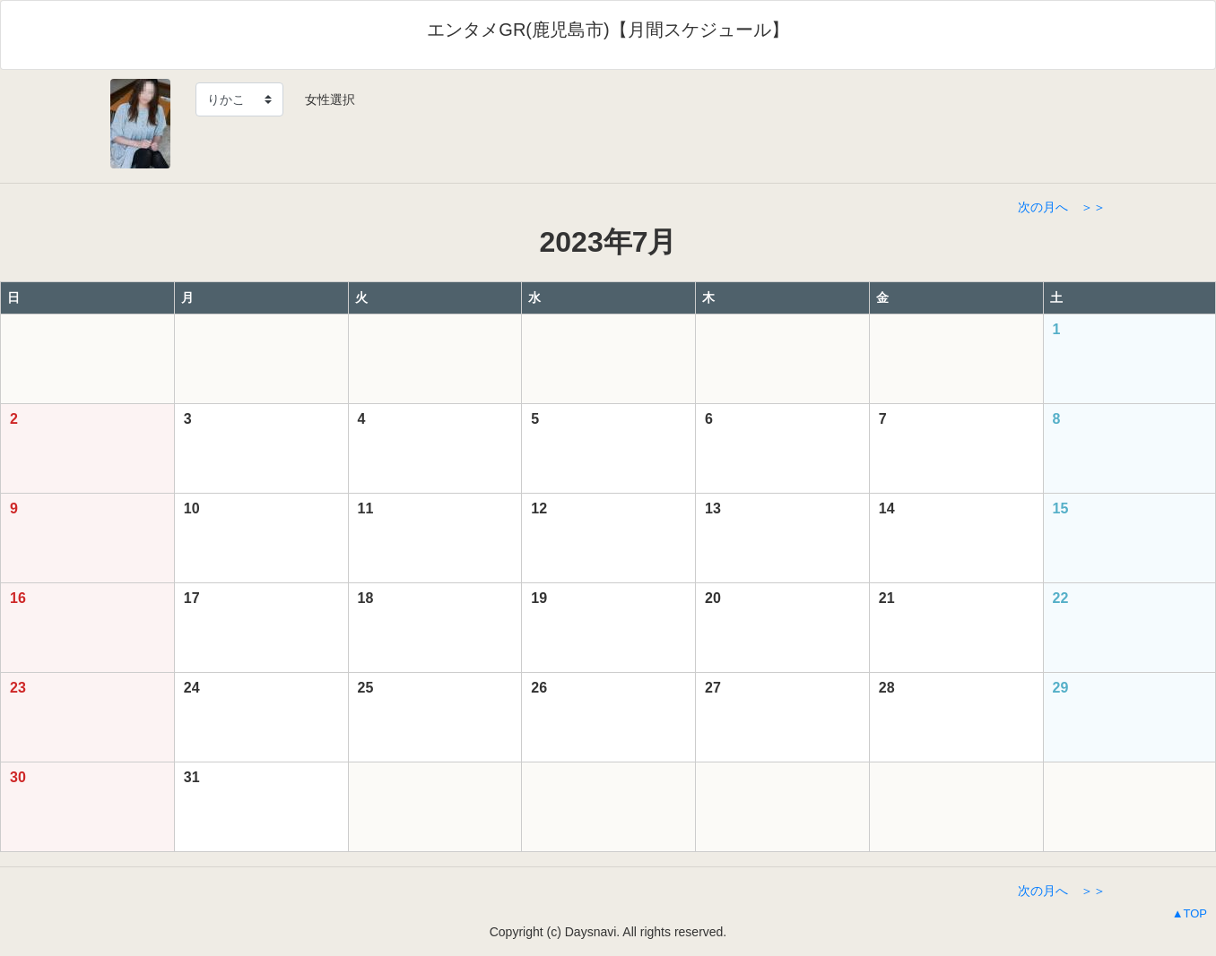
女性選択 (323, 99)
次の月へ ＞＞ (1062, 207)
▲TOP (1189, 913)
